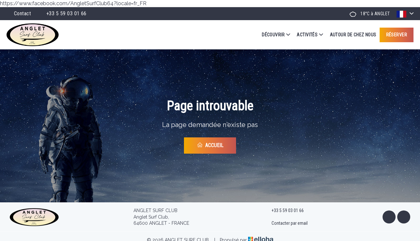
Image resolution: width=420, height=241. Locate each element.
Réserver (396, 34)
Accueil (210, 145)
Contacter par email (286, 223)
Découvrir (276, 34)
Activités (310, 34)
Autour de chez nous (353, 34)
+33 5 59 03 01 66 (284, 211)
